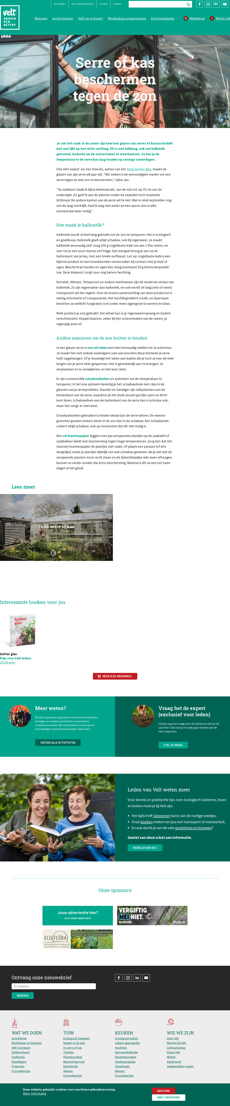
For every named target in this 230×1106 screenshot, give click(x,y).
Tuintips (68, 1052)
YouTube (225, 4)
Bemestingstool (73, 1062)
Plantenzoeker (72, 1057)
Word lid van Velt (145, 853)
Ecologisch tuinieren (76, 1038)
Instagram (208, 4)
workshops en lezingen (193, 833)
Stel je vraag (173, 755)
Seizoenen (161, 820)
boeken (146, 827)
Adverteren (174, 1062)
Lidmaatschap (176, 1048)
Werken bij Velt (176, 1043)
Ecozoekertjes (21, 1071)
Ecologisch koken (126, 1038)
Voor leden (59, 3)
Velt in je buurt (90, 18)
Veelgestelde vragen (180, 1066)
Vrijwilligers (19, 1062)
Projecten (18, 1066)
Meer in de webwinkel (117, 676)
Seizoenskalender (126, 1052)
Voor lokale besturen (82, 3)
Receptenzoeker (125, 1057)
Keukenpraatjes (125, 1062)
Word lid (223, 18)
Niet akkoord (168, 1097)
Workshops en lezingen (27, 1043)
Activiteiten (62, 18)
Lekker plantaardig (127, 1043)
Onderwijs (18, 1057)
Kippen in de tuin (74, 1043)
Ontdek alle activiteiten (57, 753)
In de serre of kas (56, 536)
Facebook (199, 4)
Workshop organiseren (127, 18)
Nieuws (41, 18)
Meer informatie (34, 1093)
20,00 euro (7, 662)
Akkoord (163, 1091)
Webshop (197, 18)
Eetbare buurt (21, 1052)
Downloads (70, 1066)
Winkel (171, 1057)
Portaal (103, 3)
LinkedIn (216, 4)
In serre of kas (72, 1048)
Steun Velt (173, 1052)
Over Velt (173, 1038)
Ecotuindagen (162, 18)
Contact (117, 3)
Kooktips (121, 1048)
